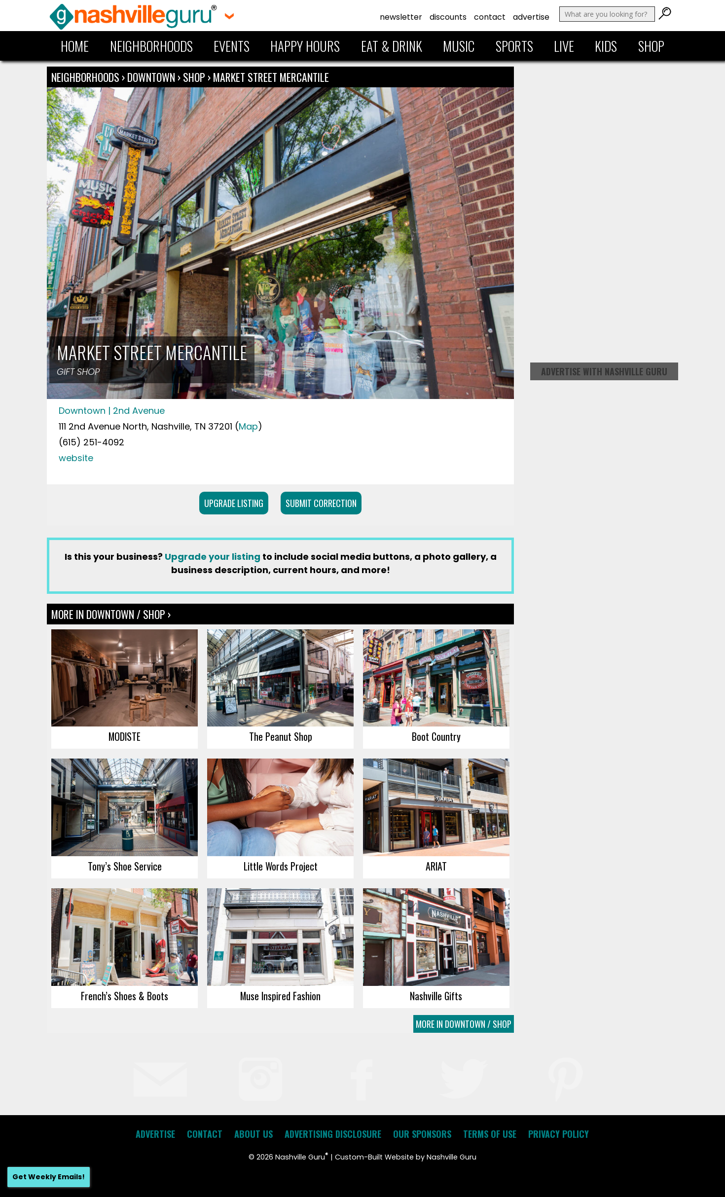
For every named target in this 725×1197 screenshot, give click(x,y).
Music (458, 46)
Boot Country (436, 736)
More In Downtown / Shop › (111, 614)
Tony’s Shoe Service (125, 866)
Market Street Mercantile (271, 77)
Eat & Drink (391, 46)
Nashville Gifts (436, 995)
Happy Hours (305, 46)
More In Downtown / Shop (463, 1023)
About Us (253, 1133)
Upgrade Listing (233, 503)
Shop (651, 46)
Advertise (531, 17)
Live (564, 46)
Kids (606, 46)
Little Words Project (281, 866)
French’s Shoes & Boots (124, 995)
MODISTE (125, 736)
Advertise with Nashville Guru (604, 371)
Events (232, 46)
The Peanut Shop (280, 736)
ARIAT (436, 866)
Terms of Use (489, 1133)
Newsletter (401, 17)
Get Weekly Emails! (48, 1177)
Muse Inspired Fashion (280, 995)
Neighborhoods (151, 46)
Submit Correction (321, 503)
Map (248, 426)
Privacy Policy (558, 1133)
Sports (514, 46)
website (76, 458)
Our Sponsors (422, 1133)
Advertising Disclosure (333, 1133)
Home (75, 46)
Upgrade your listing (212, 556)
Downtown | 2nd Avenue (112, 410)
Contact (490, 17)
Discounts (448, 17)
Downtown (152, 77)
